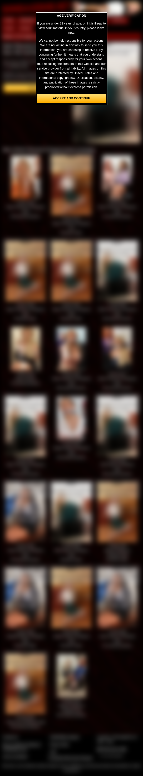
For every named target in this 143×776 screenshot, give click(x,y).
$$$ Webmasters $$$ (111, 749)
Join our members (15, 756)
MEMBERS (28, 20)
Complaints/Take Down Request (70, 758)
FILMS (8, 28)
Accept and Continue (71, 98)
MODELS (119, 20)
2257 (53, 752)
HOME (8, 20)
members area (18, 66)
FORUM (25, 28)
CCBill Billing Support (64, 737)
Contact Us (10, 737)
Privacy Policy (59, 744)
